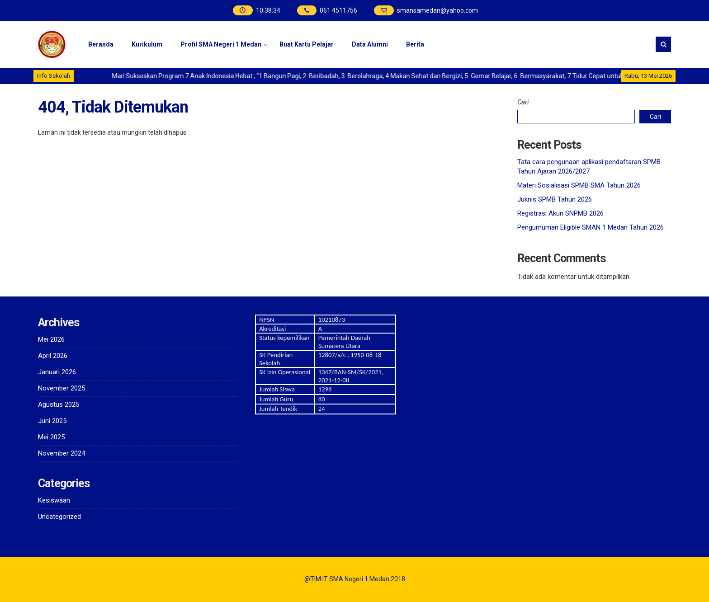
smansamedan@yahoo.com (437, 10)
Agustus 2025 (58, 404)
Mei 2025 (51, 437)
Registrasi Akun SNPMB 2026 (560, 213)
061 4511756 (338, 10)
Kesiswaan (54, 500)
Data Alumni (370, 44)
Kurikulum (147, 44)
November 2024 (61, 453)
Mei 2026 (51, 339)
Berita (415, 44)
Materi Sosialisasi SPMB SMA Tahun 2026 (579, 185)
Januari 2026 (57, 372)
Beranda (100, 44)
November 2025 (61, 388)
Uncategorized (59, 517)
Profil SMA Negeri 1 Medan (220, 44)
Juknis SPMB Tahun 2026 (554, 199)
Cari (523, 102)
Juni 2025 (52, 421)
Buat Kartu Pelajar (306, 44)
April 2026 (52, 356)
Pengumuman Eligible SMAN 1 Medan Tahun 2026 (590, 227)
